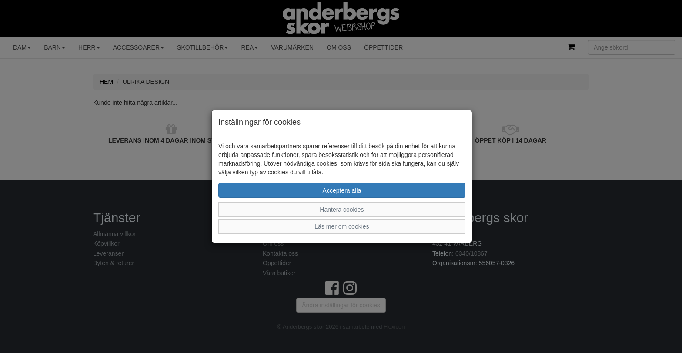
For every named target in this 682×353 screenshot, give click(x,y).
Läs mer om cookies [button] (341, 226)
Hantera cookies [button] (342, 209)
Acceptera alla (342, 190)
